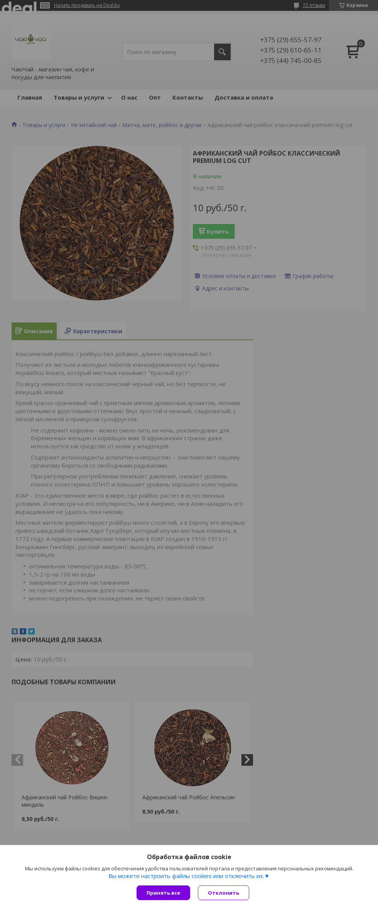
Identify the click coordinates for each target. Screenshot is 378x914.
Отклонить (223, 892)
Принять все (163, 892)
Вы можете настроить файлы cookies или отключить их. (186, 875)
